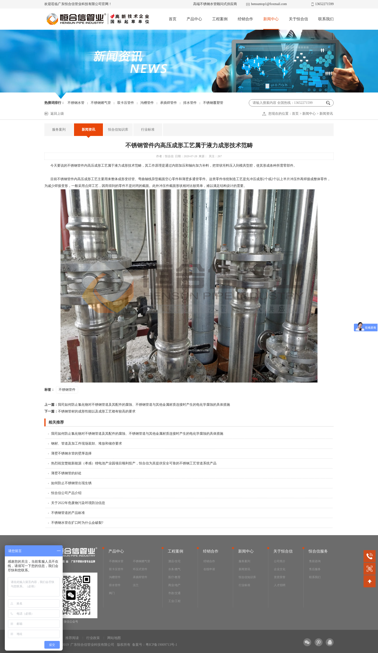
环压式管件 (140, 569)
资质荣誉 (279, 577)
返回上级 (57, 113)
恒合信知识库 (118, 129)
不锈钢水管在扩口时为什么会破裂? (77, 523)
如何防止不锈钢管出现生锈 (71, 483)
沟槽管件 (147, 103)
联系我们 (326, 19)
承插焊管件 (168, 103)
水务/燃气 (174, 569)
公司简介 (279, 561)
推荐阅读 (72, 638)
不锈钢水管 (76, 103)
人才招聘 (279, 585)
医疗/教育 (174, 577)
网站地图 (114, 638)
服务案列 (59, 129)
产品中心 (194, 19)
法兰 (136, 585)
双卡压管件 (125, 103)
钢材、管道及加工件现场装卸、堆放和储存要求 (86, 443)
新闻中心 (271, 19)
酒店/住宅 (174, 561)
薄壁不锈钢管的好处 (66, 473)
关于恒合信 (298, 19)
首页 (172, 19)
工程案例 (220, 19)
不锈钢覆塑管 (213, 103)
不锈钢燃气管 (101, 103)
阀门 (112, 593)
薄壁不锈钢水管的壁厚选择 (71, 453)
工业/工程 (174, 601)
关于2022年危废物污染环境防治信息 (78, 503)
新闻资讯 (326, 113)
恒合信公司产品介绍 (66, 493)
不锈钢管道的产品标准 (68, 513)
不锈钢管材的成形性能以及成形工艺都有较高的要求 (89, 411)
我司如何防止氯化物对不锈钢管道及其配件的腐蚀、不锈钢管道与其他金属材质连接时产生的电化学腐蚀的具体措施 (137, 404)
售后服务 (315, 569)
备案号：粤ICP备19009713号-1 (154, 644)
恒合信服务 (318, 551)
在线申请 (209, 569)
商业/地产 (174, 585)
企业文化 (279, 569)
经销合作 (245, 19)
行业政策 (93, 638)
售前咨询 (315, 561)
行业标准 (148, 129)
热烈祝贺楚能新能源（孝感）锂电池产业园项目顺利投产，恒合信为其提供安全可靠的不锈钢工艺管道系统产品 (133, 463)
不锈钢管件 (75, 165)
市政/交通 (174, 593)
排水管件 (190, 103)
